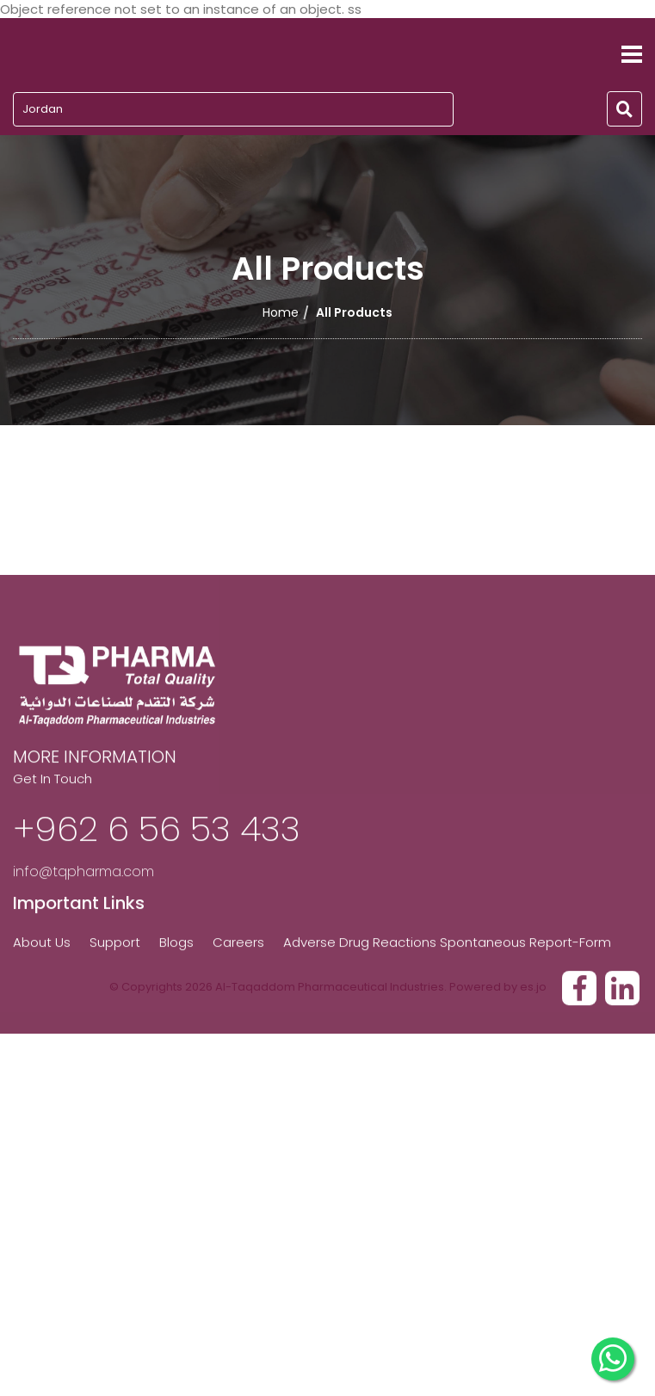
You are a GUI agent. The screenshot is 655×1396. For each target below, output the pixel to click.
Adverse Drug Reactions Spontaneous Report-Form (447, 1003)
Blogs (176, 1003)
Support (115, 1003)
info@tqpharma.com (83, 933)
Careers (238, 1003)
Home (281, 312)
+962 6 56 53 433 (156, 890)
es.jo (533, 987)
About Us (42, 1003)
